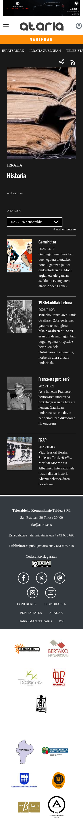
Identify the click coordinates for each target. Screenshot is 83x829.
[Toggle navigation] (6, 26)
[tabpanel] (41, 354)
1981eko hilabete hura (55, 302)
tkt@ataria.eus (41, 525)
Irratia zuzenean (45, 50)
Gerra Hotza (47, 242)
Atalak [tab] (14, 211)
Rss (62, 621)
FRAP (42, 440)
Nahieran (41, 39)
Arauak (56, 613)
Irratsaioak (13, 50)
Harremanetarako (35, 621)
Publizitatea (31, 613)
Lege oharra (55, 604)
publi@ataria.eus (41, 546)
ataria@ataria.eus (41, 535)
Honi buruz (27, 604)
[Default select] (34, 222)
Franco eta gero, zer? (54, 379)
